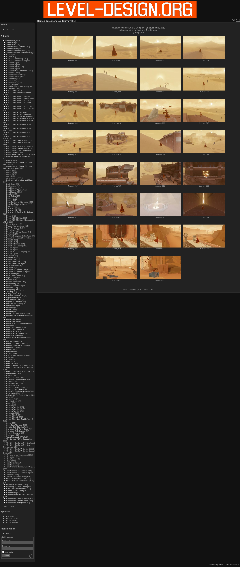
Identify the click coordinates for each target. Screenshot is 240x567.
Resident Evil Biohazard (15, 387)
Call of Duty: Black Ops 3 (16, 106)
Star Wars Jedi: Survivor (16, 431)
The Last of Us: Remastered (17, 455)
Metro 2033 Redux (13, 327)
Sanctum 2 (10, 399)
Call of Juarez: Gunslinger (16, 148)
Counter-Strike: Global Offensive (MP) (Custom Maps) (17, 167)
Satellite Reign (12, 401)
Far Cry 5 (10, 254)
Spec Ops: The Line (14, 425)
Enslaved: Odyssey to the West (18, 236)
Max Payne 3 (11, 321)
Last (151, 289)
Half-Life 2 (10, 268)
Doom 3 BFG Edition (14, 218)
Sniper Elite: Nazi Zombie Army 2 (19, 419)
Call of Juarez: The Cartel (16, 150)
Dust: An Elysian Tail (14, 228)
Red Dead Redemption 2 (16, 379)
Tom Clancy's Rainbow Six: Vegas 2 (20, 467)
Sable (8, 397)
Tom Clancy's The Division (16, 471)
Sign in (8, 533)
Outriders (10, 351)
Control (9, 160)
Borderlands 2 (11, 82)
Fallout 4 (9, 242)
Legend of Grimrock (14, 301)
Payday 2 (10, 353)
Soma (8, 423)
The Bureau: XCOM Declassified (19, 439)
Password (6, 546)
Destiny (9, 198)
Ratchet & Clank (12, 377)
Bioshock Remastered (15, 75)
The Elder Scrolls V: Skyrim (17, 449)
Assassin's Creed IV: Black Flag (19, 53)
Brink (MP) (10, 84)
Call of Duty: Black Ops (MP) (17, 98)
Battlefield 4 (11, 69)
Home (40, 21)
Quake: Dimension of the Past (18, 371)
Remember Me (12, 383)
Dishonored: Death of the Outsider (20, 212)
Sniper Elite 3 (11, 415)
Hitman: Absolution (13, 282)
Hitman (9, 280)
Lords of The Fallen (14, 303)
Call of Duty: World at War (16, 140)
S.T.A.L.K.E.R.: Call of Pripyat (18, 395)
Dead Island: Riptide (14, 190)
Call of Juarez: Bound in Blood (18, 146)
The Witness (11, 459)
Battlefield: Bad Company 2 (17, 71)
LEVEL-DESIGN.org (232, 564)
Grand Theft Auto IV (14, 262)
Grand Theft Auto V (14, 264)
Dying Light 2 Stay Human (16, 232)
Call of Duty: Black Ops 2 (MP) (18, 102)
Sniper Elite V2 (12, 417)
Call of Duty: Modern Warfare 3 (18, 132)
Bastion (9, 57)
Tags (7, 29)
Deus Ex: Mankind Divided (16, 204)
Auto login (7, 552)
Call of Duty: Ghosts (14, 112)
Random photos (12, 518)
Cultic (8, 176)
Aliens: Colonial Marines (16, 51)
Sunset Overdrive (13, 433)
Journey (9, 292)
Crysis (8, 170)
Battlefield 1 (11, 63)
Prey (8, 357)
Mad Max (10, 307)
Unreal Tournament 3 (14, 485)
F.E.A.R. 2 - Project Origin (16, 238)
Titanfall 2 (10, 465)
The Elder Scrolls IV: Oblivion (18, 443)
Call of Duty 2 (11, 90)
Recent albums (12, 522)
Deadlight (10, 194)
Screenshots (10, 41)
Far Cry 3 (10, 250)
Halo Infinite (11, 274)
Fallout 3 (9, 240)
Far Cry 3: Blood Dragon (16, 252)
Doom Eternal (11, 224)
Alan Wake (10, 43)
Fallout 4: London (13, 244)
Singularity (10, 413)
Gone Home (11, 260)
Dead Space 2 (12, 192)
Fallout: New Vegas (14, 246)
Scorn (8, 403)
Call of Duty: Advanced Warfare (18, 92)
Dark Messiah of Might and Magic (19, 180)
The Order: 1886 (12, 457)
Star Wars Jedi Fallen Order (17, 429)
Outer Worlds (11, 347)
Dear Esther (11, 196)
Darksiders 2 (11, 186)
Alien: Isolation (12, 49)
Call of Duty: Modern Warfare (18, 118)
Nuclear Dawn (12, 341)
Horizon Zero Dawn (14, 286)
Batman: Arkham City (14, 59)
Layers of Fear (12, 298)
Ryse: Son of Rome (14, 393)
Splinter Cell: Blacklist (15, 427)
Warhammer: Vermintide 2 (16, 489)
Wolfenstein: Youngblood (16, 503)
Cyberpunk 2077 (12, 178)
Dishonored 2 (11, 210)
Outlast (9, 349)
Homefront (10, 284)
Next (146, 289)
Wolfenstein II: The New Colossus (19, 495)
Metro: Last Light (13, 329)
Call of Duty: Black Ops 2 (16, 100)
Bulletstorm (10, 88)
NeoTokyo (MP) (12, 335)
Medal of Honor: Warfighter (17, 323)
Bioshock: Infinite (13, 76)
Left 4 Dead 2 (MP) (13, 300)
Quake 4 (9, 363)
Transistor (10, 475)
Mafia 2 (9, 309)
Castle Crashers (12, 152)
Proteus (9, 359)
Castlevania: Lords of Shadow (18, 154)
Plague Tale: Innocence (15, 355)
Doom (8, 216)
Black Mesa (11, 78)
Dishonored (10, 208)
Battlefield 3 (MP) (13, 67)
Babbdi (9, 55)
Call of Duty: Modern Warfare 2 (18, 124)
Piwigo (221, 564)
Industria (9, 288)
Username (6, 540)
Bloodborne (10, 80)
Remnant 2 (10, 385)
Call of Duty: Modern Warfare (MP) (20, 120)
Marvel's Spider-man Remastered (19, 315)
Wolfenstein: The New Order (17, 499)
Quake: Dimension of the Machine (19, 367)
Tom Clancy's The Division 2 (17, 473)
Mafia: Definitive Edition (15, 313)
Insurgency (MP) (12, 290)
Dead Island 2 (11, 188)
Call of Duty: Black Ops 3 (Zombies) (20, 108)
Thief (8, 461)
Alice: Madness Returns (15, 47)
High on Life (11, 278)
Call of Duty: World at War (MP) (18, 142)
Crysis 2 (9, 172)
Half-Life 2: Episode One (16, 270)
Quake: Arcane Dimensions (17, 365)
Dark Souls (10, 184)
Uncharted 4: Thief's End (16, 479)
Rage (8, 375)
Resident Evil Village (14, 389)
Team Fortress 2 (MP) (15, 437)
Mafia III (9, 311)
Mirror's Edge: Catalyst (15, 333)
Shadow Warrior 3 (13, 411)
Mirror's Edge (11, 331)
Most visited (10, 516)
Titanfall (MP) (11, 463)
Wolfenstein (11, 493)
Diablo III (9, 206)
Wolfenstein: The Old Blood (17, 501)
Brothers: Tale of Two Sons (17, 86)
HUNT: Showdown (13, 266)
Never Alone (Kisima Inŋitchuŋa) (19, 337)
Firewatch (10, 256)
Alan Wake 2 (11, 45)
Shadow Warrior (12, 407)
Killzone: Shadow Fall (15, 296)
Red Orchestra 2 (12, 381)
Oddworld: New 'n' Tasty (15, 343)
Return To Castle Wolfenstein (18, 391)
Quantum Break (12, 373)
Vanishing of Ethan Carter (16, 487)
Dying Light (10, 230)
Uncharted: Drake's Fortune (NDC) (20, 481)
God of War (10, 258)
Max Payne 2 (11, 319)
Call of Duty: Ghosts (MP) (16, 114)
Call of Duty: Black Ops (15, 96)
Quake (9, 361)
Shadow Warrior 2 (13, 409)
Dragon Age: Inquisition (15, 226)
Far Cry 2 (10, 248)
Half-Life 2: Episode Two (16, 272)
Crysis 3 (9, 174)
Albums (5, 36)
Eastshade (10, 234)
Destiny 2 (10, 200)
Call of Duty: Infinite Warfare (17, 116)
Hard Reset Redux (13, 276)
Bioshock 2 (10, 73)
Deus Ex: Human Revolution (17, 202)
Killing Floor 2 (11, 294)
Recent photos (11, 520)
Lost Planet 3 (11, 305)
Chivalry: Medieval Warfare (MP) (19, 156)
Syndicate (10, 435)
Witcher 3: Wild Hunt (14, 491)
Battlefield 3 (11, 65)
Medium (9, 325)
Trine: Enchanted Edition (16, 477)
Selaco (9, 405)
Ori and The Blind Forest (16, 345)
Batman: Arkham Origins (16, 61)
